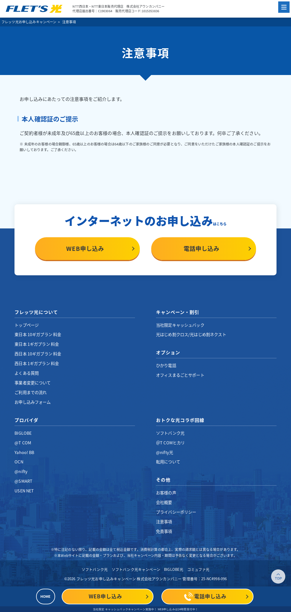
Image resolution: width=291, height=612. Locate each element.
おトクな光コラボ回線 (180, 420)
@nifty (21, 471)
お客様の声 (166, 493)
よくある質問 (26, 373)
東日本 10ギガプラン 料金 (37, 334)
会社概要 (164, 502)
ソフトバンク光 (170, 433)
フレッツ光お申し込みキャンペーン (29, 21)
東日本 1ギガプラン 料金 (36, 344)
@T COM (22, 443)
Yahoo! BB (24, 452)
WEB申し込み (85, 248)
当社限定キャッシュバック (180, 325)
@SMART (23, 481)
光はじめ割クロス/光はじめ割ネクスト (191, 334)
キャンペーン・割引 (177, 312)
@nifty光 (164, 452)
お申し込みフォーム (32, 402)
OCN (18, 462)
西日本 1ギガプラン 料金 (36, 363)
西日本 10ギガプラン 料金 (37, 354)
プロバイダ (26, 420)
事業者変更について (32, 383)
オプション (168, 352)
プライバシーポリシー (176, 512)
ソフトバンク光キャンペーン (136, 569)
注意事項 (164, 522)
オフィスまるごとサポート (180, 375)
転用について (168, 462)
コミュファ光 (198, 569)
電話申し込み (201, 248)
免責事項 (164, 531)
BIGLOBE (23, 433)
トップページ (26, 325)
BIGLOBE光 (173, 569)
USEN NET (24, 491)
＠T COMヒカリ (170, 443)
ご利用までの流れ (30, 392)
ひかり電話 (166, 365)
